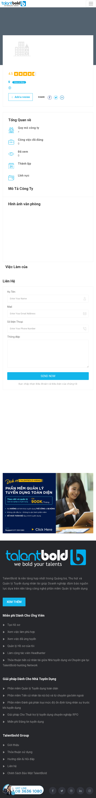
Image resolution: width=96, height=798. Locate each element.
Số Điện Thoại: (15, 321)
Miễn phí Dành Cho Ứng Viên (23, 615)
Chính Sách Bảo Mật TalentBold (27, 773)
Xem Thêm (14, 602)
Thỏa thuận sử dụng (19, 752)
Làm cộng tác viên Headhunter (26, 653)
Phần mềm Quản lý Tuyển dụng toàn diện (32, 688)
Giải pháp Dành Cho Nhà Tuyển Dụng (29, 679)
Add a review (20, 97)
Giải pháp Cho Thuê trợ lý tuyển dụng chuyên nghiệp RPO (42, 714)
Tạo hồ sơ (13, 625)
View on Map (19, 82)
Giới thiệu (13, 745)
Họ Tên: (11, 291)
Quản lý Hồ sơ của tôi (20, 646)
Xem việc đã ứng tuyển (21, 639)
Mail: (9, 306)
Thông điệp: (13, 336)
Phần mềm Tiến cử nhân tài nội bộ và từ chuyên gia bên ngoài (45, 695)
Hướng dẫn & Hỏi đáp (21, 759)
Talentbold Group (16, 735)
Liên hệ (11, 766)
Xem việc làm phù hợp (21, 632)
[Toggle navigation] (91, 3)
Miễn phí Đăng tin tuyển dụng (25, 721)
